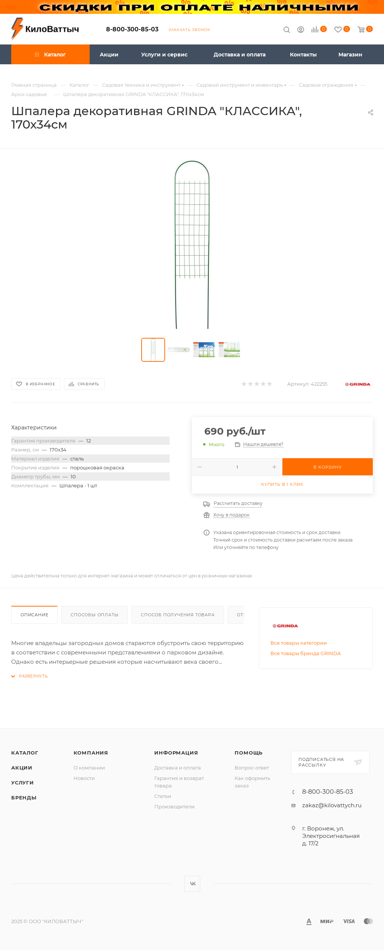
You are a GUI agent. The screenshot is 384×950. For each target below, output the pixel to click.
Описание (34, 614)
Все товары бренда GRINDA (305, 653)
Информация (176, 753)
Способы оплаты (94, 614)
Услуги (22, 783)
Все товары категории (298, 643)
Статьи (162, 796)
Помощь (249, 753)
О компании (89, 768)
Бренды (24, 798)
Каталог (24, 753)
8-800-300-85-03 (132, 29)
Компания (91, 753)
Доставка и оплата (177, 768)
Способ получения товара (177, 614)
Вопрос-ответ (252, 768)
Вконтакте (192, 884)
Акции (21, 768)
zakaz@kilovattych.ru (332, 805)
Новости (84, 778)
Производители (174, 806)
